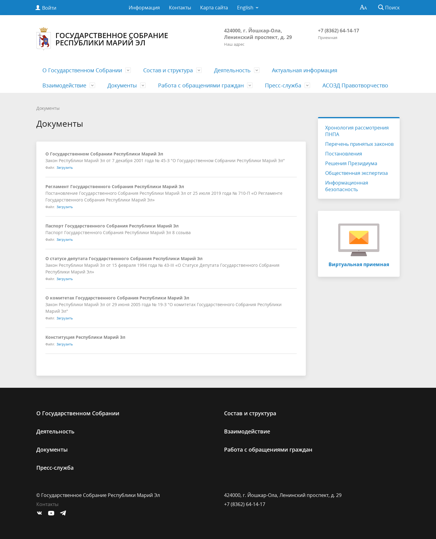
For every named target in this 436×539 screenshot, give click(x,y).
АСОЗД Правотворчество (355, 85)
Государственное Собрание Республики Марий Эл (102, 39)
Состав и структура (168, 70)
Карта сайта (214, 7)
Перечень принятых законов (359, 144)
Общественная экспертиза (356, 173)
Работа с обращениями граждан (201, 85)
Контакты (180, 7)
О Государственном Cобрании (82, 70)
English (245, 7)
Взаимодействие (64, 85)
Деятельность (232, 70)
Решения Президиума (351, 163)
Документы (122, 85)
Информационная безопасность (346, 186)
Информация (144, 7)
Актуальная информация (304, 70)
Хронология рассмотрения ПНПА (357, 131)
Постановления (343, 153)
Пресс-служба (283, 85)
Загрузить (65, 167)
